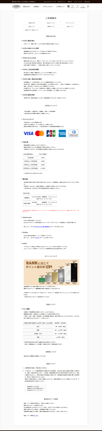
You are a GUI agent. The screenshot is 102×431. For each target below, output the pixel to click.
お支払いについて (51, 23)
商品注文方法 (32, 23)
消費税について (51, 26)
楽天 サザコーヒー (62, 1)
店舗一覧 (70, 1)
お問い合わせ (87, 1)
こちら (36, 415)
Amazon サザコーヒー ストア (50, 1)
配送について (32, 26)
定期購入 (36, 6)
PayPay (37, 237)
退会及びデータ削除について (32, 30)
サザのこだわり (48, 6)
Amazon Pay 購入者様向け (42, 226)
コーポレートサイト (78, 1)
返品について (70, 26)
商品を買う (26, 6)
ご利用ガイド (60, 6)
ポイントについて (70, 23)
